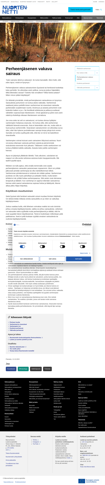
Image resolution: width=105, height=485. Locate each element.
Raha (79, 394)
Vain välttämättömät (26, 259)
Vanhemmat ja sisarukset (18, 324)
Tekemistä (81, 419)
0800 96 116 (86, 455)
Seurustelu (8, 419)
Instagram (36, 442)
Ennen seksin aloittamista (12, 394)
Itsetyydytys (8, 392)
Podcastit (41, 1)
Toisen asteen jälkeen (60, 417)
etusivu (5, 21)
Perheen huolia (27, 21)
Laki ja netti (57, 401)
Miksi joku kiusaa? (34, 387)
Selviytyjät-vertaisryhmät (36, 396)
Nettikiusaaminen (58, 396)
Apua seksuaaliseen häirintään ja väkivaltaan (87, 413)
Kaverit (7, 417)
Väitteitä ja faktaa (9, 410)
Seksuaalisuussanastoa (11, 407)
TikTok (35, 440)
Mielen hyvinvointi (34, 407)
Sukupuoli (7, 405)
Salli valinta (52, 259)
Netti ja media (58, 382)
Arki (79, 382)
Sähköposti (35, 369)
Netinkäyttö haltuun (59, 392)
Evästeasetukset (20, 482)
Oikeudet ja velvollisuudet (85, 392)
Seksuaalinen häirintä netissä (62, 398)
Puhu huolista (82, 405)
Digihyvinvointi (58, 385)
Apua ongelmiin (82, 410)
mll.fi (7, 450)
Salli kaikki (78, 259)
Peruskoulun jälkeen (59, 414)
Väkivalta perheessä (16, 330)
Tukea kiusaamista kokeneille (37, 394)
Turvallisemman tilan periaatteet (12, 464)
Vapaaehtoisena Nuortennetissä (87, 427)
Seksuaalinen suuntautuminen (13, 387)
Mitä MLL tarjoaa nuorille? (85, 423)
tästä (68, 458)
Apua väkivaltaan (83, 416)
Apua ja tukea (82, 398)
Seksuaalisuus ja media (11, 401)
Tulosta (47, 369)
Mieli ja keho (33, 402)
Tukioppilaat (5, 1)
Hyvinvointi (32, 410)
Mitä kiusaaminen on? (35, 385)
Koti (79, 389)
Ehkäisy (7, 396)
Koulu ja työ (58, 407)
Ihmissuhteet (15, 21)
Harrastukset (81, 387)
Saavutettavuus (8, 482)
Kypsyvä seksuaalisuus (11, 385)
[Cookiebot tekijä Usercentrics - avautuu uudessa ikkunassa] (83, 224)
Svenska (101, 1)
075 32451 (10, 448)
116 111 (84, 442)
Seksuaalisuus (10, 382)
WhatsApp (23, 369)
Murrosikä (32, 405)
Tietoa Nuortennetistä (12, 453)
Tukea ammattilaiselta (84, 407)
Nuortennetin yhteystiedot (14, 457)
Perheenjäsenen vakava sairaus (47, 21)
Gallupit (55, 1)
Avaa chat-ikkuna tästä (87, 466)
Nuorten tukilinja (82, 403)
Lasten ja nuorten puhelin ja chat (21, 339)
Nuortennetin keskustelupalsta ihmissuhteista (26, 337)
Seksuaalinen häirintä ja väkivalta (14, 403)
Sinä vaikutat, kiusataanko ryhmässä (39, 389)
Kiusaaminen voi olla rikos (36, 392)
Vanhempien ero (15, 326)
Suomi (95, 1)
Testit (48, 1)
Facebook (11, 369)
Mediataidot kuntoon (59, 387)
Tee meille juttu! (15, 349)
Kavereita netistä (58, 394)
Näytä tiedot (84, 253)
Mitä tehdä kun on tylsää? (85, 385)
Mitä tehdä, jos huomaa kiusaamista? (39, 398)
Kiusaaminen (33, 382)
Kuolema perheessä (16, 328)
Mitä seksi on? (9, 389)
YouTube (35, 444)
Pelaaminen (57, 389)
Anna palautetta (11, 460)
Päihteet (31, 412)
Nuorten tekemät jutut (28, 1)
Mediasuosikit (57, 403)
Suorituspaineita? (9, 398)
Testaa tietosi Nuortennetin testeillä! (22, 351)
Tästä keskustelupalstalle (80, 10)
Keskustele (15, 1)
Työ (55, 419)
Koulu (55, 412)
